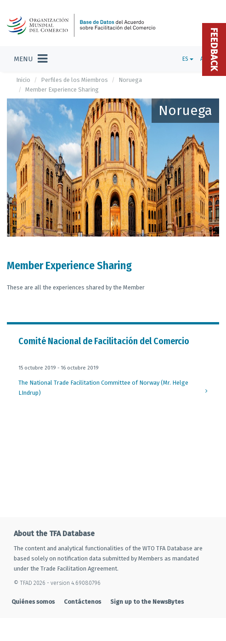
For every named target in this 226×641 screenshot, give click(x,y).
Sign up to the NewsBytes (147, 601)
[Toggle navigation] (30, 59)
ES (187, 59)
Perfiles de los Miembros (74, 79)
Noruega (130, 79)
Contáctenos (82, 601)
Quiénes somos (33, 601)
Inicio (23, 79)
